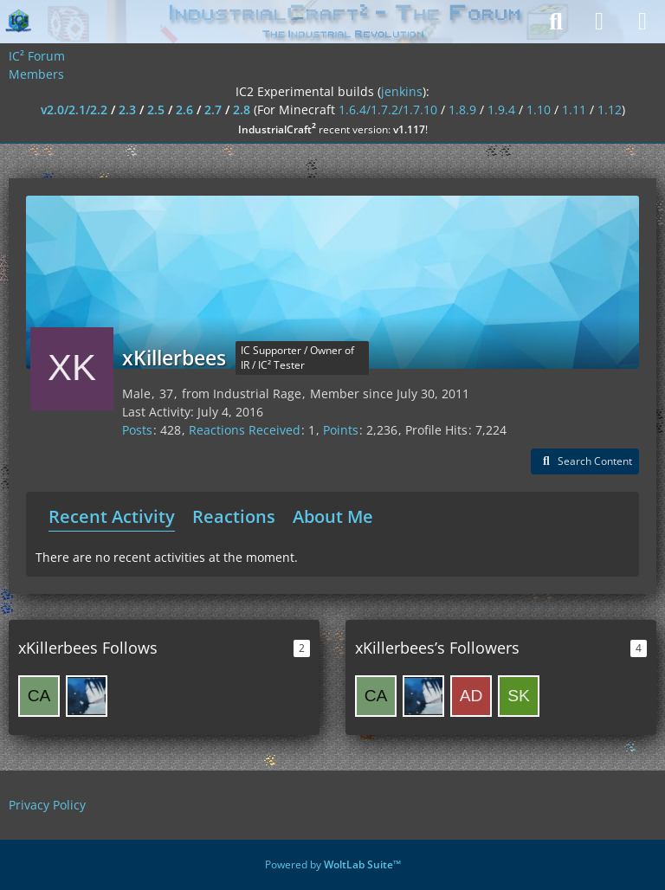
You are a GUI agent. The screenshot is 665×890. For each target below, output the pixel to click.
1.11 (574, 109)
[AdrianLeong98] (471, 696)
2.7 (213, 109)
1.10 (538, 109)
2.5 (156, 109)
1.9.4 (501, 109)
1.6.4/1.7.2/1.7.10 (388, 109)
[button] (585, 461)
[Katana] (86, 696)
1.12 (609, 109)
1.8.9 (462, 109)
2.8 (241, 109)
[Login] (599, 21)
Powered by (333, 864)
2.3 (127, 109)
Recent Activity (111, 516)
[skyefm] (518, 696)
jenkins (402, 91)
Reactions (233, 516)
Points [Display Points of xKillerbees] (340, 430)
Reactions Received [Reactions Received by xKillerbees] (244, 430)
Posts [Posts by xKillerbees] (137, 430)
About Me (333, 516)
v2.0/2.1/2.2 (74, 109)
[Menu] (642, 21)
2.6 (184, 109)
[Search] (556, 21)
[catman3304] (39, 696)
